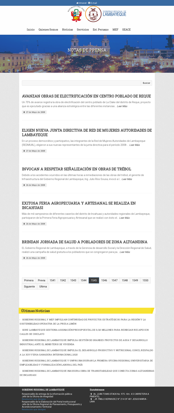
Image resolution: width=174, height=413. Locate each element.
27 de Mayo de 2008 (34, 112)
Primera (28, 280)
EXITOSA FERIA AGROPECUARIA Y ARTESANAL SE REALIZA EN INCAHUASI (79, 205)
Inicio (31, 29)
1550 (145, 280)
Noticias (67, 29)
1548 (125, 280)
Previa (41, 280)
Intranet (81, 3)
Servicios (83, 29)
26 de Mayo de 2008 (34, 185)
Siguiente (29, 286)
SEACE (126, 29)
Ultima (43, 286)
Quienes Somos (48, 29)
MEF (115, 29)
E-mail (92, 3)
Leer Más (122, 106)
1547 (114, 280)
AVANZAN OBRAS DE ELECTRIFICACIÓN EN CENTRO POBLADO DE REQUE (86, 96)
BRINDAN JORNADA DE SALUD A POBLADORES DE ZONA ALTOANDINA (84, 242)
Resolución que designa (34, 399)
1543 (73, 280)
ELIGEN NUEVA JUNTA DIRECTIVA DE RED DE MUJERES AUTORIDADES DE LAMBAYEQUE (87, 132)
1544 (83, 280)
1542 (63, 280)
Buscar (146, 83)
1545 (94, 280)
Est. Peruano (101, 29)
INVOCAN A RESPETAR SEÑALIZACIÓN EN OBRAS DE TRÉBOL (76, 169)
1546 (104, 280)
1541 (53, 280)
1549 (135, 280)
